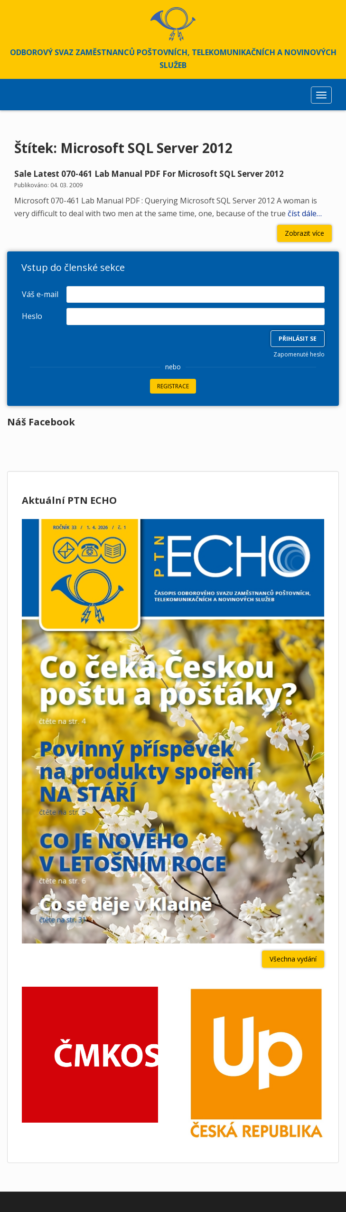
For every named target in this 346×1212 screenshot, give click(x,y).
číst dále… (304, 213)
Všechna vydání (293, 958)
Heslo (32, 316)
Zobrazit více (304, 233)
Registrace (173, 386)
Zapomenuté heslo (299, 354)
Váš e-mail (40, 294)
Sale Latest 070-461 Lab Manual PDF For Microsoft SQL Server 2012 (149, 173)
